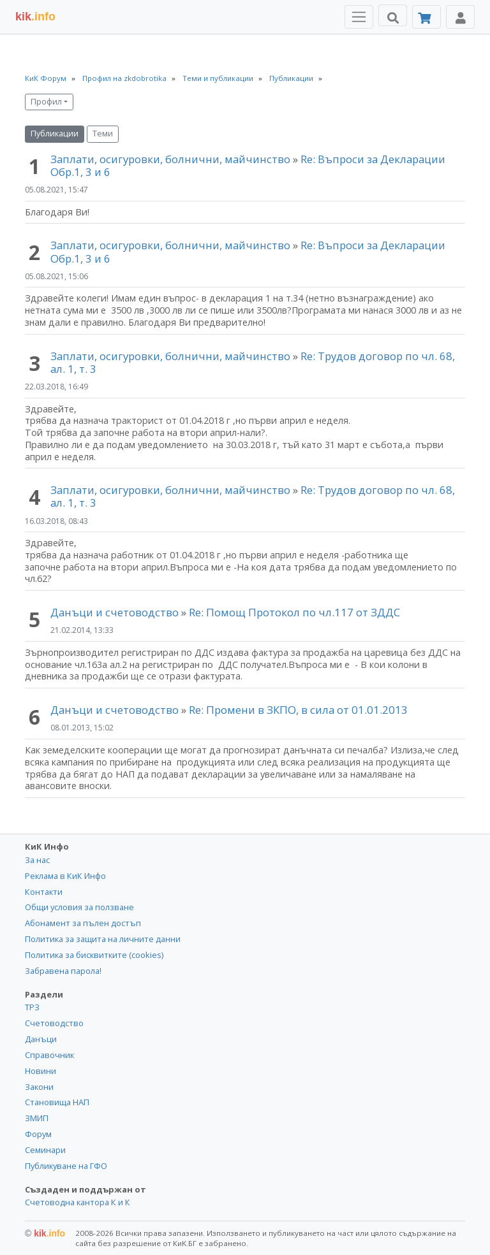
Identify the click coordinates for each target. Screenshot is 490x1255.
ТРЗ (32, 1007)
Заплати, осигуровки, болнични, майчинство (171, 159)
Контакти (44, 891)
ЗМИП (36, 1118)
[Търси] (392, 15)
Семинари (45, 1150)
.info (35, 16)
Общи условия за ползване (79, 907)
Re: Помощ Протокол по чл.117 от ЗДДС (294, 612)
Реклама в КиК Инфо (65, 875)
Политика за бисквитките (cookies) (94, 955)
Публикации (54, 133)
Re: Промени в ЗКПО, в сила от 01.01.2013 (298, 709)
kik (45, 1233)
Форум (38, 1134)
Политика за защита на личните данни (103, 939)
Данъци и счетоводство (114, 612)
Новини (40, 1071)
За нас (37, 860)
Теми (103, 133)
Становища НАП (57, 1102)
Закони (39, 1086)
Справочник (49, 1055)
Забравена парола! (63, 970)
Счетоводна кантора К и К (77, 1202)
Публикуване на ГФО (66, 1166)
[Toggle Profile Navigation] (460, 17)
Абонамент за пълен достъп (83, 923)
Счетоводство (54, 1023)
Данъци (41, 1039)
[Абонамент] (426, 17)
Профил (46, 101)
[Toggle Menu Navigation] (359, 17)
